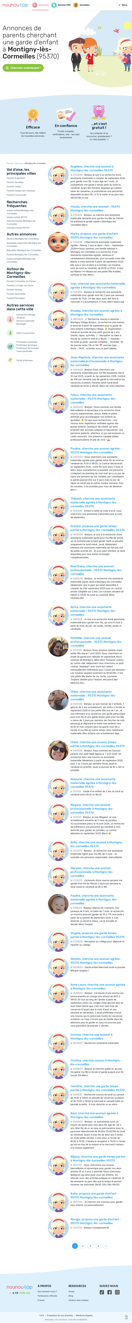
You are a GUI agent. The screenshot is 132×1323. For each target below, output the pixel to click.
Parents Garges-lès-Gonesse (21, 190)
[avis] (19, 1293)
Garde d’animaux (24, 360)
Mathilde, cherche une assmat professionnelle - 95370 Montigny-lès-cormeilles (97, 641)
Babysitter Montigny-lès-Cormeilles (24, 250)
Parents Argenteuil (16, 178)
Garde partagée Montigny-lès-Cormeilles (21, 260)
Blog (71, 1296)
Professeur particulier (26, 342)
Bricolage (21, 324)
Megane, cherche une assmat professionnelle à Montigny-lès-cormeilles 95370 (92, 808)
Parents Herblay (14, 289)
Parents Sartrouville (16, 294)
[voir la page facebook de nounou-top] (109, 1292)
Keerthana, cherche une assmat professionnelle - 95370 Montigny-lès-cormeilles (97, 570)
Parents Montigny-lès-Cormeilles (23, 254)
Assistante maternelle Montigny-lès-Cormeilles (24, 244)
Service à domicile (25, 321)
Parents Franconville (16, 195)
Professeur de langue (26, 345)
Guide (71, 1291)
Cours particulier (24, 351)
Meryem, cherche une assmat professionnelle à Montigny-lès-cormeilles (92, 872)
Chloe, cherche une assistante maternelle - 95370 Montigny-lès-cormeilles (93, 695)
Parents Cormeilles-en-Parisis (21, 281)
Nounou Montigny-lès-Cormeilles (23, 238)
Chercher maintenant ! (23, 67)
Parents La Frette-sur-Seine (20, 285)
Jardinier (20, 317)
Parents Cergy (14, 186)
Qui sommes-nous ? (47, 1291)
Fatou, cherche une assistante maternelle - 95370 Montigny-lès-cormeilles (93, 398)
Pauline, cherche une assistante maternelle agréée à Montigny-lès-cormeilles (94, 899)
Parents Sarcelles (15, 182)
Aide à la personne (25, 333)
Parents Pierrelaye (16, 298)
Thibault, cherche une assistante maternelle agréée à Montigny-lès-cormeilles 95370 (94, 502)
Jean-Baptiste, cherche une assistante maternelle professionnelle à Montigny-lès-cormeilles (97, 361)
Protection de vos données (60, 1315)
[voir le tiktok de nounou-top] (102, 1292)
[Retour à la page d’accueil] (15, 5)
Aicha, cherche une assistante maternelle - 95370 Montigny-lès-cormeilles (93, 610)
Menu (122, 5)
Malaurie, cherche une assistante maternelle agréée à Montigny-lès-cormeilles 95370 (94, 783)
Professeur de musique (27, 348)
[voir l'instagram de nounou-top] (117, 1292)
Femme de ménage (25, 314)
